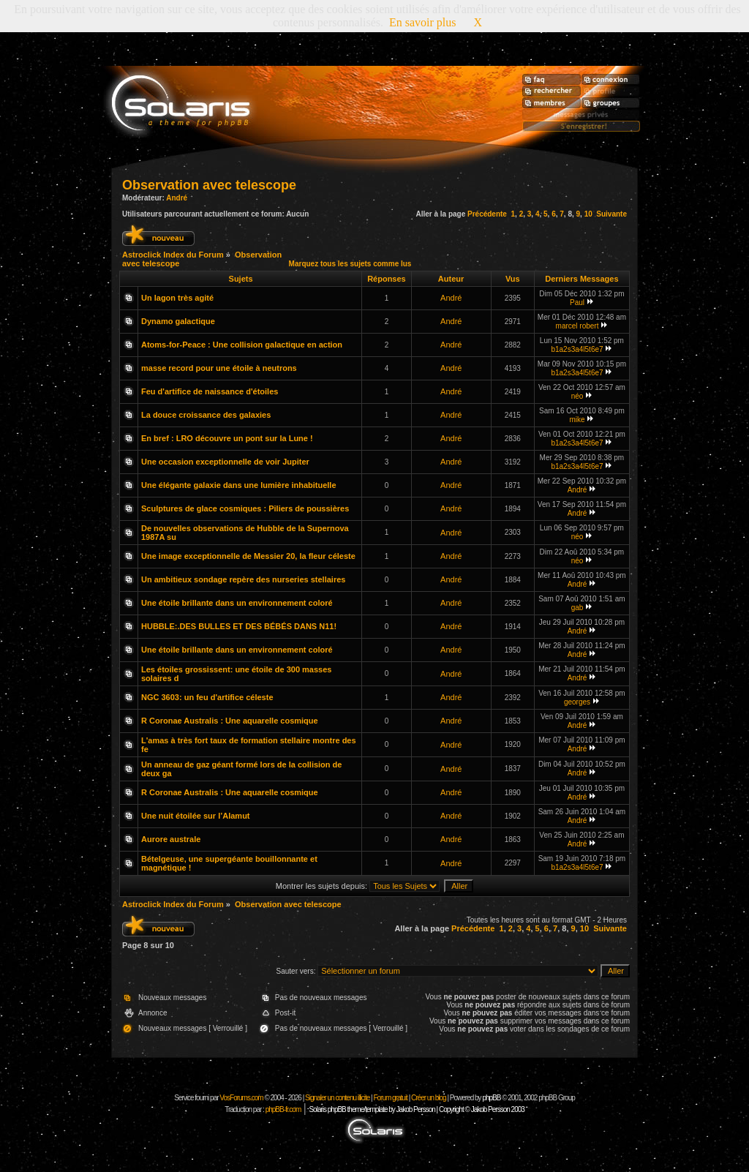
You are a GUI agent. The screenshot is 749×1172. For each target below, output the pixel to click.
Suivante (611, 214)
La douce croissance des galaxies (206, 414)
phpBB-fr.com (283, 1109)
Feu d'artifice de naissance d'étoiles (209, 391)
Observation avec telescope (209, 185)
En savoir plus (422, 22)
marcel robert (577, 326)
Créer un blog (428, 1098)
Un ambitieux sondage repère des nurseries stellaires (243, 579)
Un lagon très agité (177, 297)
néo (577, 396)
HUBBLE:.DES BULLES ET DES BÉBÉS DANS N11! (238, 626)
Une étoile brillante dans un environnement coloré (237, 602)
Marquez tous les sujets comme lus (350, 264)
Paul (577, 302)
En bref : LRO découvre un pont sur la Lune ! (227, 438)
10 (588, 214)
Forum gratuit (390, 1098)
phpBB (491, 1098)
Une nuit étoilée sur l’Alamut (195, 815)
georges (577, 702)
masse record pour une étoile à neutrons (219, 368)
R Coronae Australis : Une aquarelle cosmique (229, 720)
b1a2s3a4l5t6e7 (577, 349)
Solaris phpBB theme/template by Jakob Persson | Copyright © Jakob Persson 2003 (416, 1109)
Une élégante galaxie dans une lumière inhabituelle (238, 485)
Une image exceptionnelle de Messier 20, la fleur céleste (248, 556)
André (176, 198)
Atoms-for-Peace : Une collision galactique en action (241, 344)
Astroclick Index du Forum (173, 254)
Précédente (487, 214)
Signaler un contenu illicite (337, 1098)
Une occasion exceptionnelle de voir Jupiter (225, 461)
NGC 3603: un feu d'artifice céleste (207, 697)
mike (576, 420)
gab (577, 608)
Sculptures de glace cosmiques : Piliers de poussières (245, 508)
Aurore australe (170, 839)
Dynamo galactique (178, 321)
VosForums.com (241, 1098)
